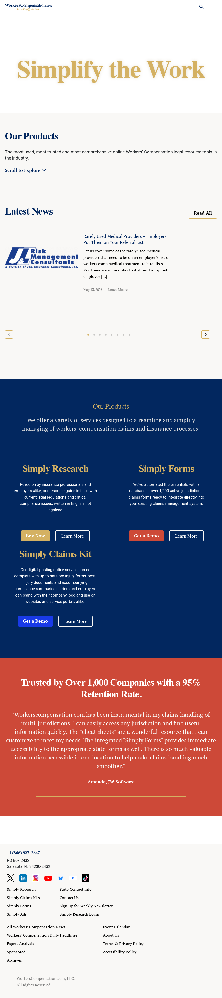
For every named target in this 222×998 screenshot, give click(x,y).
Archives (14, 960)
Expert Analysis (20, 943)
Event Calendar (116, 927)
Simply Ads (17, 914)
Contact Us (69, 897)
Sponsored (16, 952)
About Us (111, 935)
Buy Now (35, 536)
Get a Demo (146, 536)
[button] (88, 335)
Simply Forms (19, 906)
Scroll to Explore (22, 170)
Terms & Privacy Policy (123, 943)
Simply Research (21, 889)
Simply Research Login (79, 914)
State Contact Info (76, 889)
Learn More (72, 536)
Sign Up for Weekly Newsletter (86, 906)
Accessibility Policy (119, 952)
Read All (203, 213)
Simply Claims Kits (23, 897)
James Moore (118, 289)
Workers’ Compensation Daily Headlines (42, 935)
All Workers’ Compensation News (36, 927)
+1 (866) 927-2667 (23, 852)
